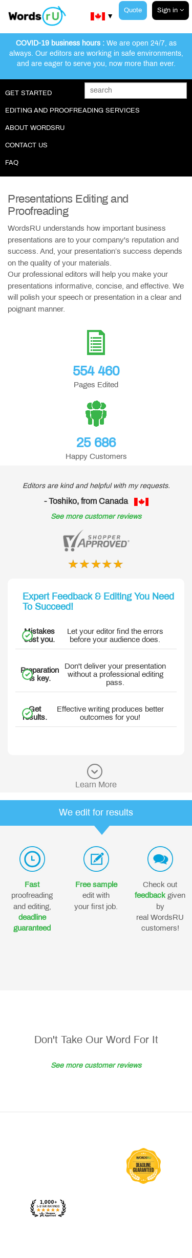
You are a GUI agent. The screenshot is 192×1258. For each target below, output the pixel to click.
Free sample (96, 884)
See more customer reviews (96, 516)
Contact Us (26, 145)
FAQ (11, 162)
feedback (150, 895)
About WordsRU (35, 127)
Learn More (96, 784)
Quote (133, 10)
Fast (32, 884)
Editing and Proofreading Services (72, 110)
